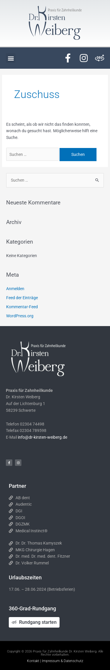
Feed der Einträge (22, 297)
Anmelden (15, 288)
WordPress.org (19, 316)
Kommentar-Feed (22, 306)
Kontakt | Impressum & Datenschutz (55, 661)
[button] (11, 58)
